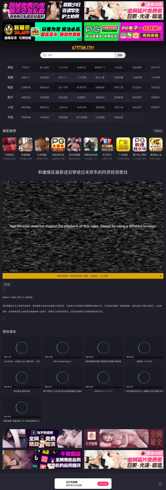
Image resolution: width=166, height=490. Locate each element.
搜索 (120, 55)
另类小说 (118, 107)
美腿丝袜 (100, 97)
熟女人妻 (100, 77)
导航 (10, 117)
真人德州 (44, 67)
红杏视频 (100, 117)
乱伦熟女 (137, 87)
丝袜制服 (118, 77)
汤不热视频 (81, 117)
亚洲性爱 (26, 87)
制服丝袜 (100, 87)
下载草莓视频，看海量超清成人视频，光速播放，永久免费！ (109, 276)
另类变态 (155, 87)
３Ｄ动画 (81, 77)
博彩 (10, 67)
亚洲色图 (44, 97)
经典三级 (118, 87)
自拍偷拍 (44, 77)
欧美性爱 (81, 87)
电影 (10, 87)
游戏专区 (81, 67)
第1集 (7, 284)
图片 (10, 97)
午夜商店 (44, 117)
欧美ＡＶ (63, 77)
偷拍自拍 (44, 87)
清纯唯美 (118, 97)
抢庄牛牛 (155, 67)
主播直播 (137, 77)
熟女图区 (137, 97)
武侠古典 (81, 107)
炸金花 (118, 67)
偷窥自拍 (26, 97)
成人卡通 (63, 87)
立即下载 (103, 483)
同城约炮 (26, 117)
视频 (10, 77)
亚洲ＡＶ (26, 77)
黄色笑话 (137, 107)
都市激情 (26, 107)
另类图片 (155, 97)
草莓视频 (63, 117)
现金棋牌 (137, 67)
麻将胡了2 (100, 67)
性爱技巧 (155, 107)
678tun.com (83, 48)
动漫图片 (81, 97)
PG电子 (26, 67)
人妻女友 (63, 107)
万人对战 (63, 67)
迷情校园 (100, 107)
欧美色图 (63, 97)
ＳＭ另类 (155, 77)
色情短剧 (118, 117)
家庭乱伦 (44, 107)
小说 (10, 107)
